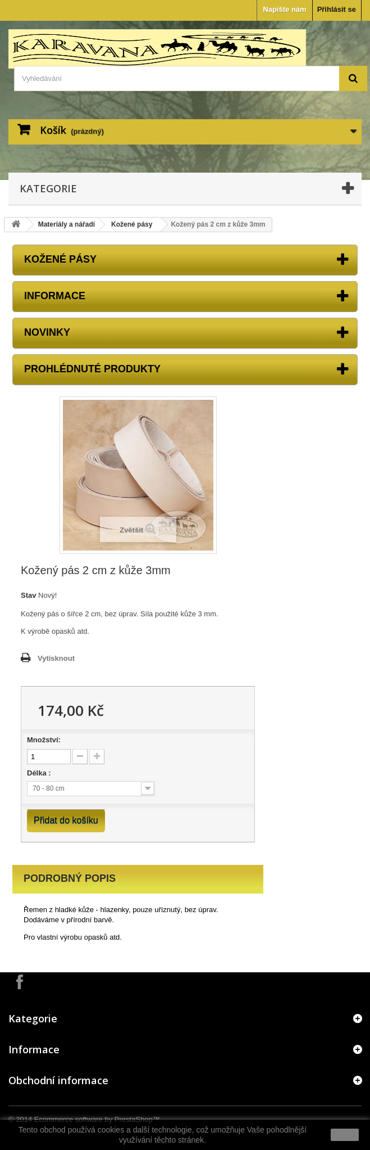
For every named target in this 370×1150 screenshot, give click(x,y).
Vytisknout (56, 658)
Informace (54, 295)
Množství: (44, 740)
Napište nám (284, 9)
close (345, 1134)
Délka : (40, 773)
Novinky (47, 332)
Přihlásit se (336, 9)
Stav (28, 595)
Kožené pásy (131, 224)
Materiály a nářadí (66, 224)
